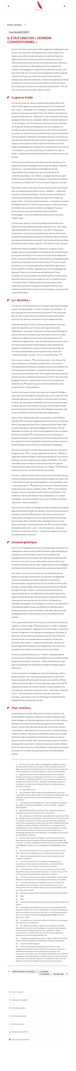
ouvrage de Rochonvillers (48, 915)
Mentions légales (34, 1064)
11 (33, 360)
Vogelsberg (55, 845)
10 (60, 354)
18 (31, 485)
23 (62, 680)
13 (21, 421)
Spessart (45, 845)
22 (35, 625)
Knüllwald (21, 845)
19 (49, 488)
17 (56, 466)
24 (65, 683)
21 (49, 524)
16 (59, 453)
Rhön (66, 843)
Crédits (45, 1064)
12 (25, 383)
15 (27, 453)
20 (30, 514)
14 (31, 434)
